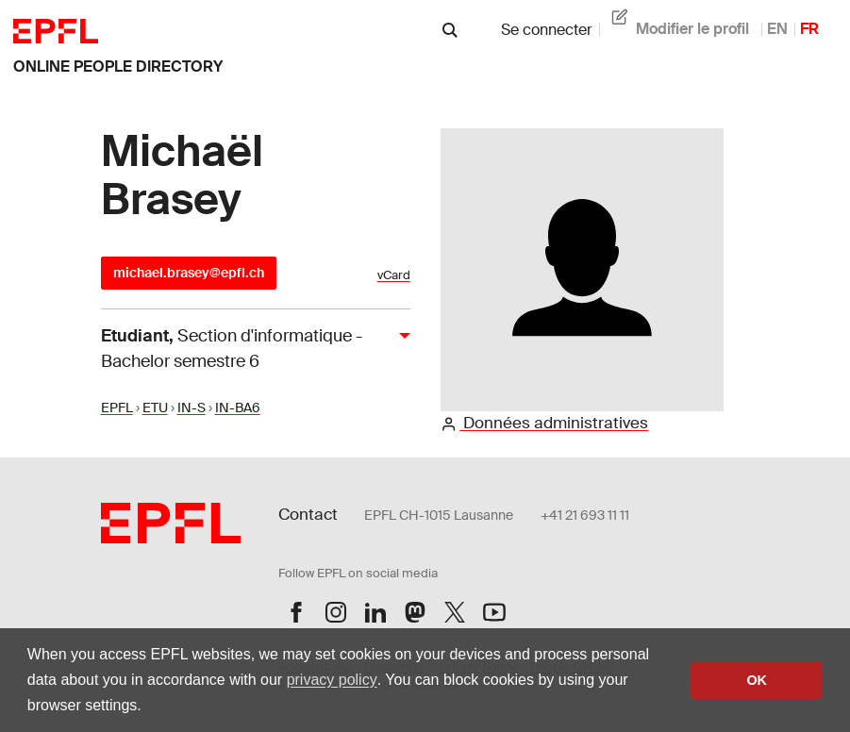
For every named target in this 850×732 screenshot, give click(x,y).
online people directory (118, 66)
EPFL (117, 407)
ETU (155, 407)
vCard (393, 275)
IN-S (191, 407)
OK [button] (756, 680)
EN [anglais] (777, 29)
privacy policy (332, 680)
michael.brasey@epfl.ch (188, 272)
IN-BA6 (237, 407)
